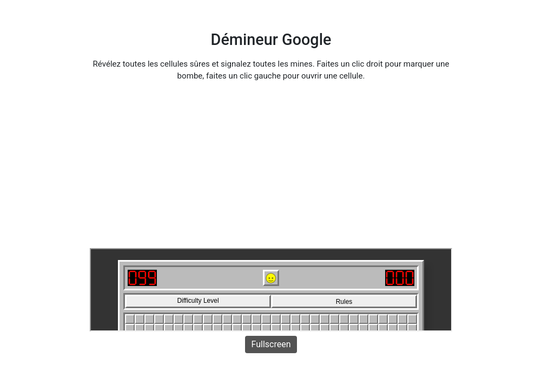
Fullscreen (271, 344)
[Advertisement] (271, 167)
